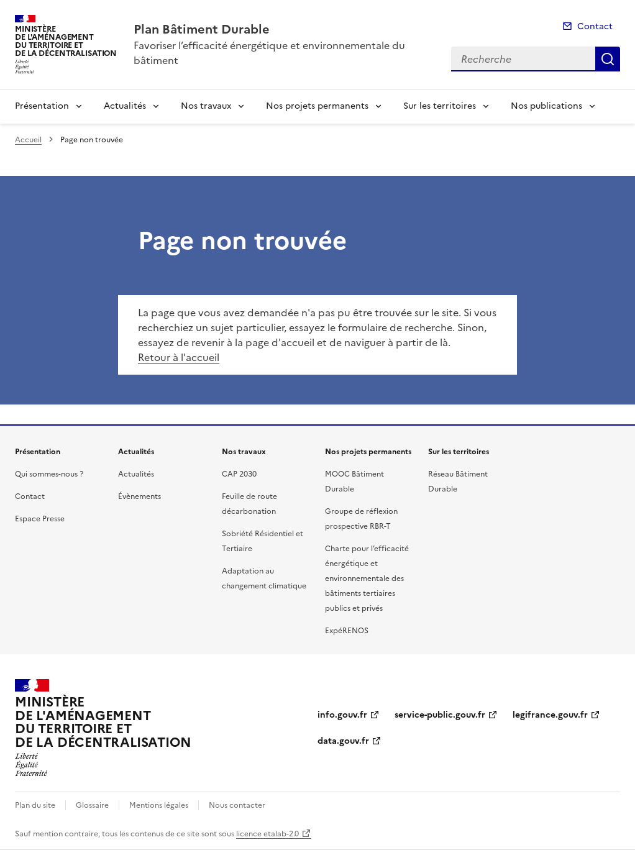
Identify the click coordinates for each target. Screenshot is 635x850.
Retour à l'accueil (178, 357)
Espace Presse (40, 518)
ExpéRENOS (346, 630)
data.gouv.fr (343, 740)
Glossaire (92, 805)
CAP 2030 (239, 474)
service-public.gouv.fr (440, 714)
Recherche (607, 59)
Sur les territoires (439, 105)
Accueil (28, 139)
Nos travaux (206, 105)
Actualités (125, 105)
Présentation (42, 105)
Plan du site (35, 805)
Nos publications (546, 105)
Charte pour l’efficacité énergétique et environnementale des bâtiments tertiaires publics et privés (367, 578)
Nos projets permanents (317, 105)
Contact (595, 26)
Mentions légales (158, 805)
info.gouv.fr (342, 714)
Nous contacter (237, 805)
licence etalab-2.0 (267, 833)
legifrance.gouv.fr (550, 714)
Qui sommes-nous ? (49, 474)
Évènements (139, 496)
